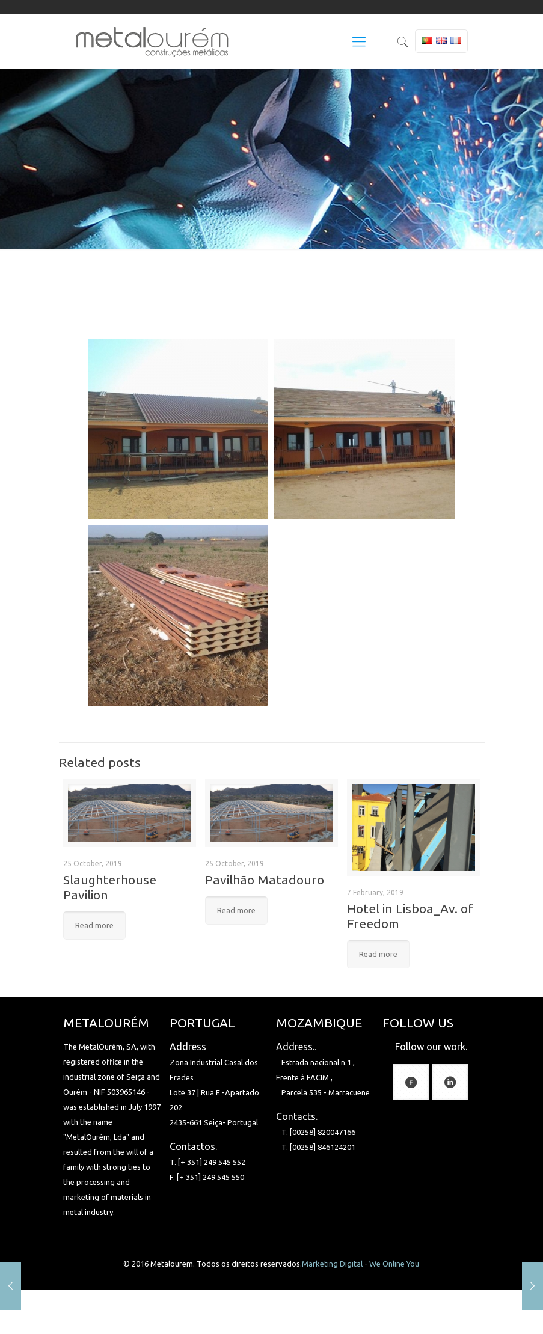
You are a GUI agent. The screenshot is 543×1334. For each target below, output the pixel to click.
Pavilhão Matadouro (264, 879)
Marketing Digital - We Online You (360, 1263)
